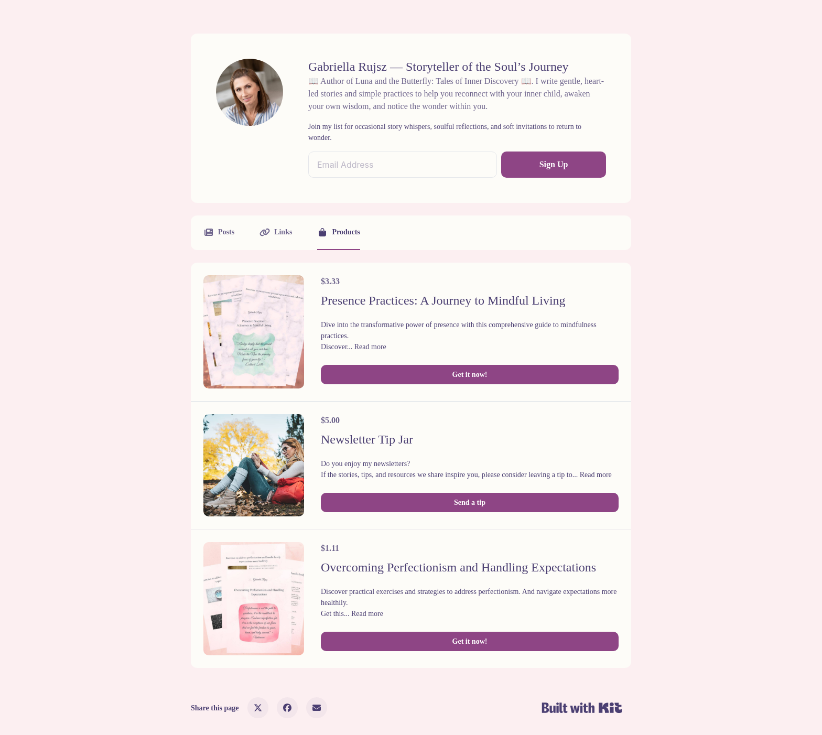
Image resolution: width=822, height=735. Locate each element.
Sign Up (553, 164)
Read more (370, 347)
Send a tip (469, 502)
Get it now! (470, 375)
